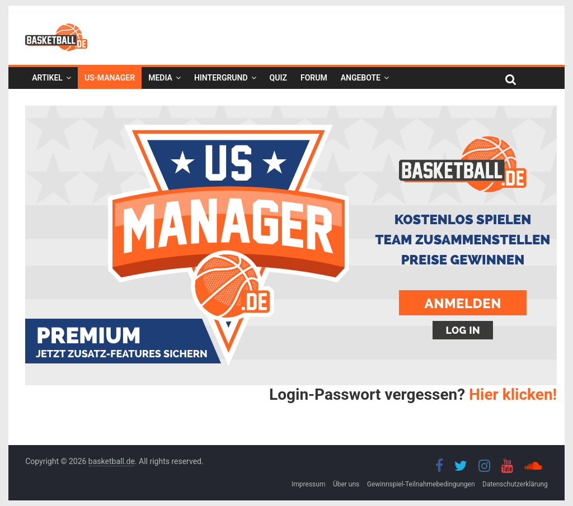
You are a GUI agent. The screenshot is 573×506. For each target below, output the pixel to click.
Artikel (47, 77)
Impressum (308, 484)
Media (160, 77)
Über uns (346, 484)
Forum (313, 77)
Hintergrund (221, 77)
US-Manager (109, 77)
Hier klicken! (513, 394)
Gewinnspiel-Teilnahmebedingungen (421, 484)
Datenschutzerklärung (515, 484)
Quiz (278, 77)
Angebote (361, 77)
